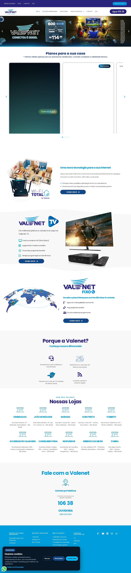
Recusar (47, 558)
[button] (2, 31)
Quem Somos (64, 11)
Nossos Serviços (77, 11)
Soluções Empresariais (49, 11)
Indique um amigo (9, 3)
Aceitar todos (72, 558)
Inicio (38, 11)
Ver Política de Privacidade (14, 567)
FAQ (33, 3)
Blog (19, 3)
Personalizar (59, 558)
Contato (27, 3)
